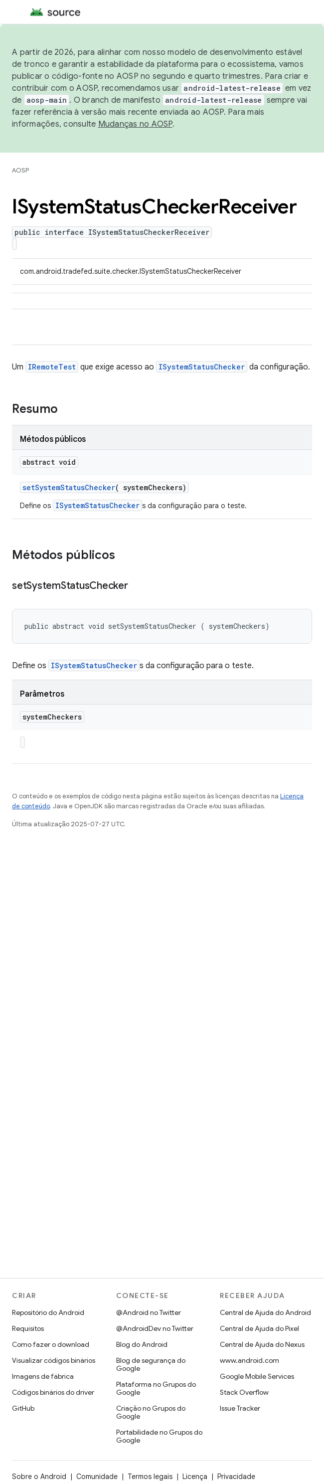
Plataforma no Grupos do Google (156, 1388)
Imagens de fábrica (43, 1376)
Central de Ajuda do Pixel (259, 1328)
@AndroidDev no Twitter (154, 1328)
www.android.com (249, 1360)
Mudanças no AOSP (135, 124)
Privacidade (236, 1477)
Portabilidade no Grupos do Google (159, 1436)
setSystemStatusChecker (68, 487)
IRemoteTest (52, 366)
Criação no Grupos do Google (150, 1412)
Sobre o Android (39, 1477)
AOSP (20, 170)
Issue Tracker (240, 1408)
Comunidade (97, 1477)
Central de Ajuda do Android (265, 1312)
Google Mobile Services (257, 1376)
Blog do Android (141, 1344)
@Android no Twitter (148, 1312)
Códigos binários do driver (53, 1392)
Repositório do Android (48, 1312)
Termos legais (150, 1477)
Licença (194, 1477)
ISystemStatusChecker (202, 366)
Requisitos (28, 1328)
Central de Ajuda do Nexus (262, 1344)
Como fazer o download (50, 1344)
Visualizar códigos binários (53, 1360)
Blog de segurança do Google (150, 1364)
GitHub (23, 1408)
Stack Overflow (244, 1392)
